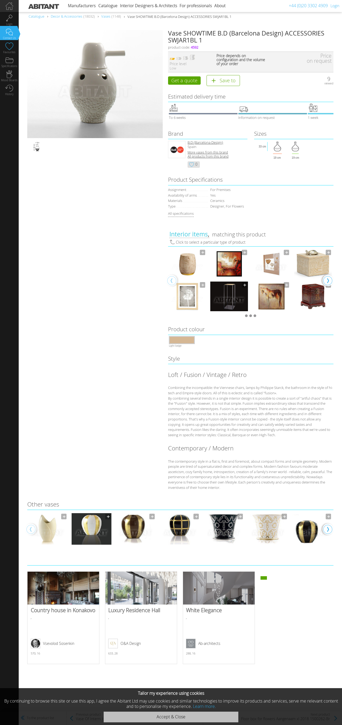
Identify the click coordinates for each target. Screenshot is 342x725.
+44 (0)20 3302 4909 (308, 6)
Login (335, 5)
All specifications (181, 214)
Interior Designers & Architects (148, 6)
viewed (328, 83)
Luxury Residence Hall (141, 619)
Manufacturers (82, 6)
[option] (187, 281)
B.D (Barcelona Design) (205, 143)
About (220, 6)
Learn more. (204, 706)
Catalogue (108, 6)
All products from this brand (208, 157)
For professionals (196, 6)
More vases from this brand (208, 153)
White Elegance (219, 619)
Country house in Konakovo (63, 619)
